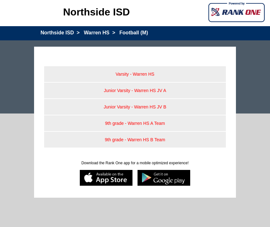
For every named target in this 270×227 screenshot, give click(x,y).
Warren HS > (99, 32)
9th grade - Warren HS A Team (135, 123)
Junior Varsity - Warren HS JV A (135, 90)
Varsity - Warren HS (135, 74)
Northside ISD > (59, 32)
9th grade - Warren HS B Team (135, 139)
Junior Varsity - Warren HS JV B (135, 106)
